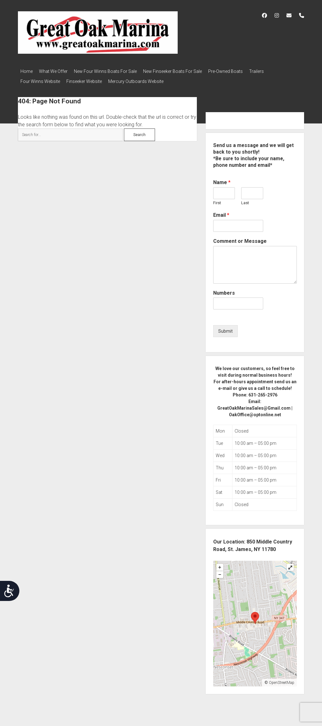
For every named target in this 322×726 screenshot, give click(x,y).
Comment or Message (240, 237)
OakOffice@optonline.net (255, 410)
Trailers (272, 71)
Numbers (224, 289)
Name (221, 179)
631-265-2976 (262, 391)
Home (26, 71)
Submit (225, 327)
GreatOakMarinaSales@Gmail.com (254, 404)
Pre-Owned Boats (238, 71)
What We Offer (56, 71)
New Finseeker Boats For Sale (182, 71)
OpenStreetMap (281, 679)
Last (245, 199)
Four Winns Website (40, 79)
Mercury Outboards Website (142, 79)
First (217, 199)
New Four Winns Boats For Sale (111, 71)
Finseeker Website (87, 79)
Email (221, 211)
